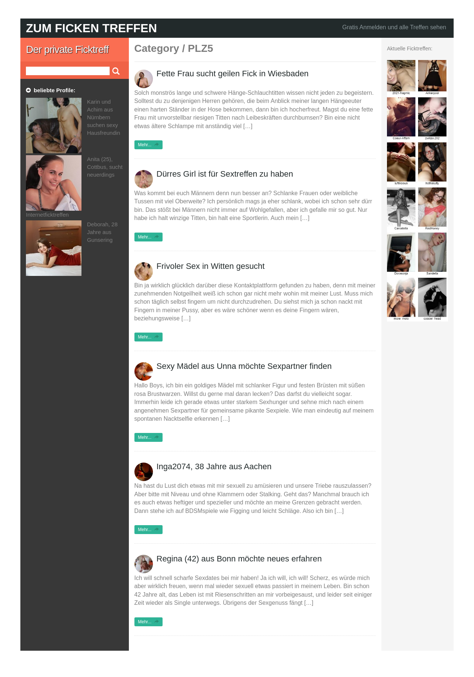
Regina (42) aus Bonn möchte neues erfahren (239, 558)
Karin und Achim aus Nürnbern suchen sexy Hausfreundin (103, 117)
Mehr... (148, 144)
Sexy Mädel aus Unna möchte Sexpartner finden (244, 366)
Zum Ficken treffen (91, 28)
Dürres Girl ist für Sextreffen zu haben (225, 174)
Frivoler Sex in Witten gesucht (211, 266)
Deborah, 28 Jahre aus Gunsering (102, 232)
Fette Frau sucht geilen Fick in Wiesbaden (233, 73)
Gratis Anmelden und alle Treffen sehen (394, 27)
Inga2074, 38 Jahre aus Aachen (214, 466)
